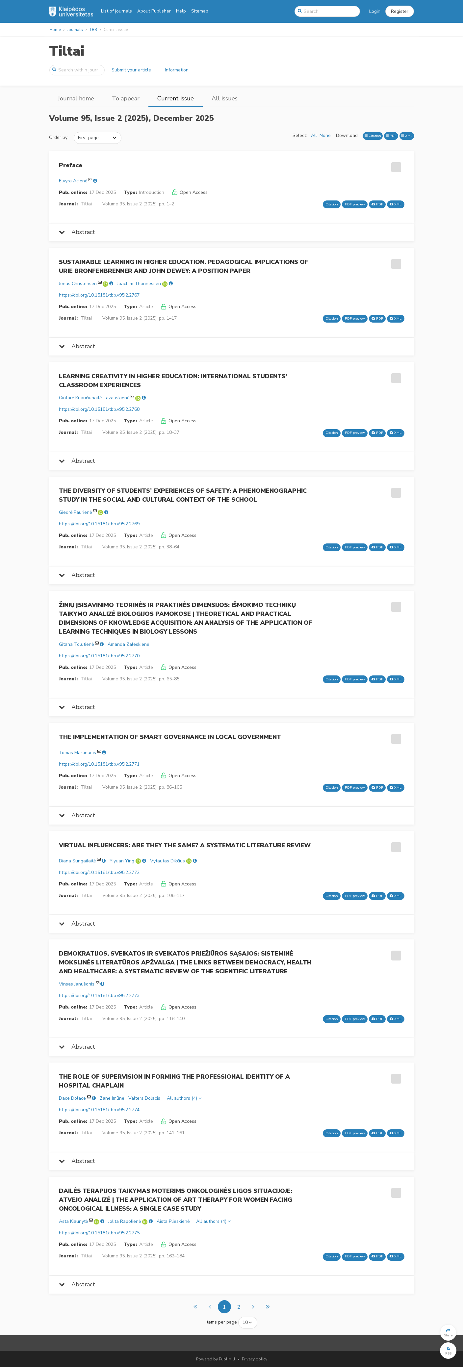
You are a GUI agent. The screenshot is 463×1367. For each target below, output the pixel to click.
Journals (75, 29)
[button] (399, 11)
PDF (391, 135)
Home (55, 29)
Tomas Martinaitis (77, 752)
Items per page (221, 1322)
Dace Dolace (72, 1098)
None (325, 135)
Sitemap (199, 11)
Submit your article (131, 70)
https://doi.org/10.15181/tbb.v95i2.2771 (99, 764)
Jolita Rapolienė (124, 1221)
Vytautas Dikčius (167, 861)
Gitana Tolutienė (76, 644)
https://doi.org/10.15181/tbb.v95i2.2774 (99, 1110)
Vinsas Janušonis (76, 984)
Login (374, 11)
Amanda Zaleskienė (128, 644)
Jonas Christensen (78, 283)
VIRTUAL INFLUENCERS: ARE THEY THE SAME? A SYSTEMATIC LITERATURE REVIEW (185, 845)
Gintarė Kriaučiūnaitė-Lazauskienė (94, 398)
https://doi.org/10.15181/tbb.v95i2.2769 (99, 524)
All (314, 135)
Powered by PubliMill (215, 1359)
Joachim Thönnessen (139, 283)
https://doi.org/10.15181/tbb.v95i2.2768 (99, 409)
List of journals (116, 11)
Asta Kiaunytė (73, 1221)
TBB (93, 29)
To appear (126, 98)
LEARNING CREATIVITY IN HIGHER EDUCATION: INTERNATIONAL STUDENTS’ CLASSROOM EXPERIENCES (173, 380)
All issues (225, 98)
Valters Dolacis (144, 1098)
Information (177, 70)
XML (406, 135)
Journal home (76, 98)
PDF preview (355, 204)
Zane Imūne (112, 1098)
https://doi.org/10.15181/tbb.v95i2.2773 (99, 995)
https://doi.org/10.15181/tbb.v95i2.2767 (99, 295)
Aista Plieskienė (173, 1221)
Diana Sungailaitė (77, 861)
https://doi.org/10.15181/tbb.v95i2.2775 (99, 1233)
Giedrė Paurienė (75, 512)
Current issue (175, 98)
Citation (373, 135)
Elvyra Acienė (73, 181)
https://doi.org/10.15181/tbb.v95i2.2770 (99, 656)
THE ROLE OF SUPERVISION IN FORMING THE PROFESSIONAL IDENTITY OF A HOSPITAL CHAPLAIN (174, 1081)
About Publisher (154, 11)
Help (181, 11)
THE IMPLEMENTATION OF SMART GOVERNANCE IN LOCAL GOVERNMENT (170, 737)
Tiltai (66, 51)
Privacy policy (254, 1359)
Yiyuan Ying (122, 861)
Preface (70, 165)
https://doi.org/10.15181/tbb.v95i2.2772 (99, 872)
